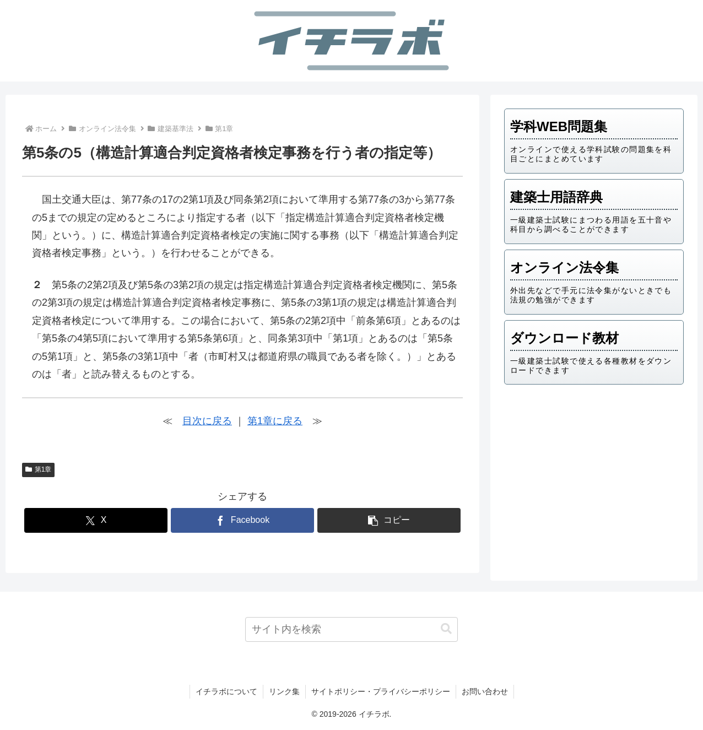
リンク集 (284, 691)
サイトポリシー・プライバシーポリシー (380, 691)
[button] (389, 520)
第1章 (38, 469)
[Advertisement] (593, 479)
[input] (351, 629)
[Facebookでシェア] (242, 520)
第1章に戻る (274, 420)
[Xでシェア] (95, 520)
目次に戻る (207, 420)
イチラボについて (226, 691)
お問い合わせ (485, 691)
